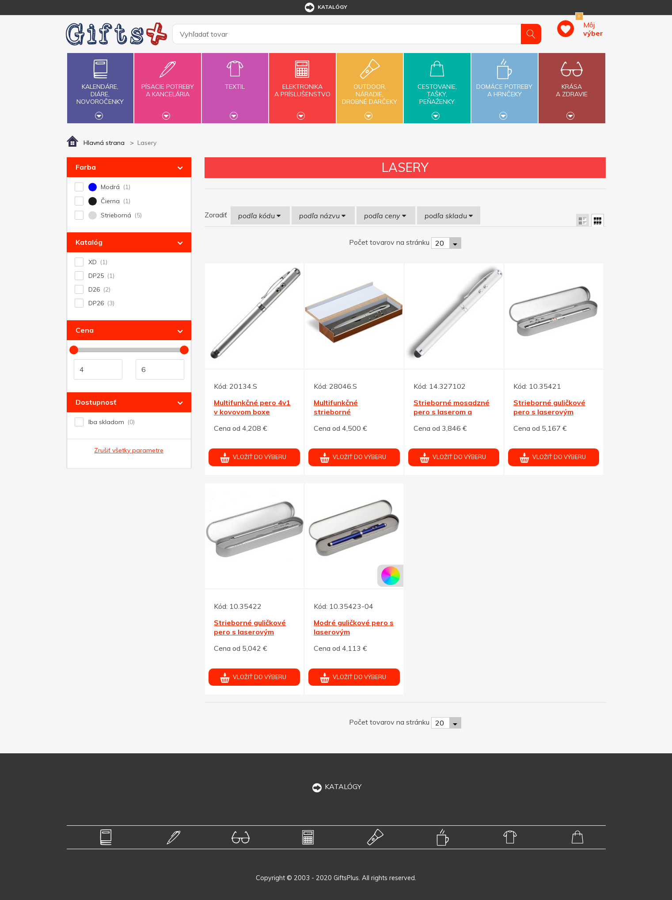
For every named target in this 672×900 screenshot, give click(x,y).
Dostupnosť (96, 402)
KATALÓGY (336, 786)
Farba (86, 167)
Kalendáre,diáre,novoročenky (100, 87)
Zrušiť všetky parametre (128, 450)
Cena (85, 330)
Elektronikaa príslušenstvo (302, 85)
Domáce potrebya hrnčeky (504, 85)
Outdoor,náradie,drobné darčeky (370, 87)
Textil (235, 81)
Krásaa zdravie (571, 85)
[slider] (73, 350)
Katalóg (89, 242)
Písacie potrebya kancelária (167, 85)
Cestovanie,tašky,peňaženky (437, 87)
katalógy (325, 7)
